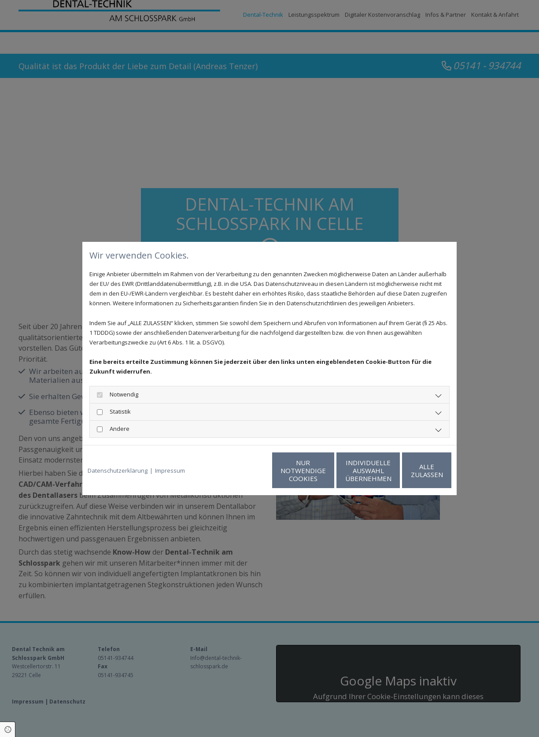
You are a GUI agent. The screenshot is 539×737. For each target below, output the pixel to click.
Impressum (170, 470)
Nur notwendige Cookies (243, 470)
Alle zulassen (410, 470)
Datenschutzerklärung (118, 470)
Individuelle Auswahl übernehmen (327, 470)
